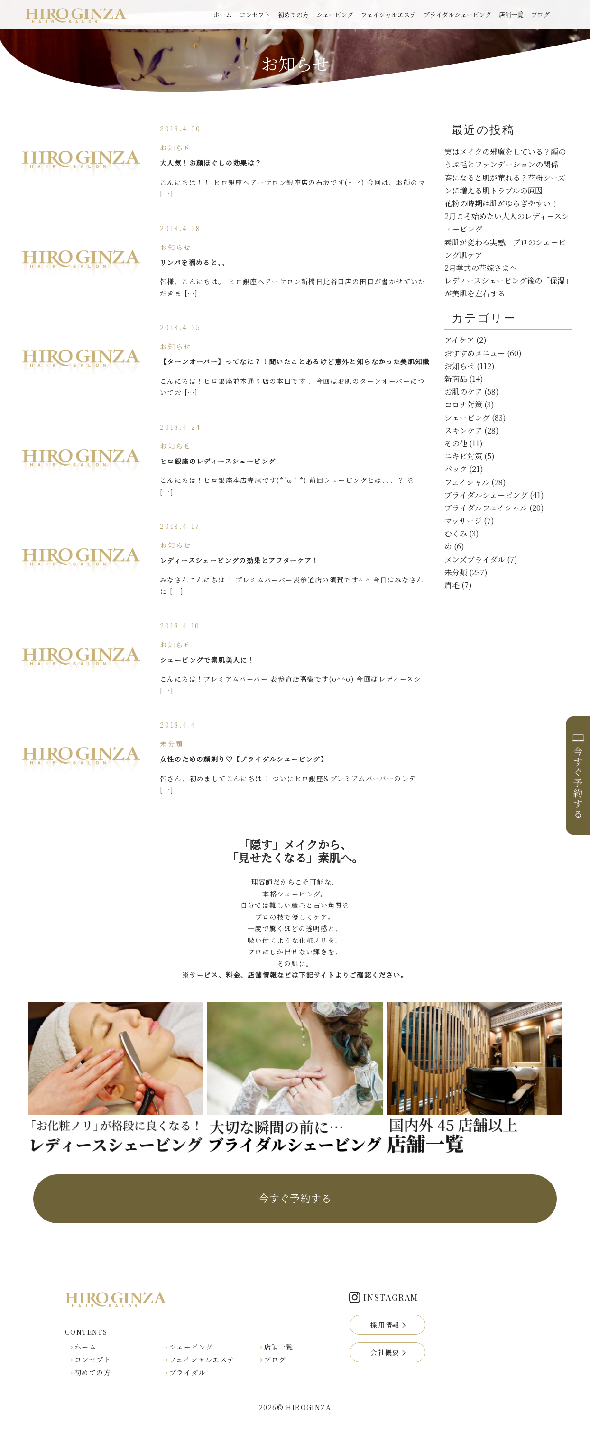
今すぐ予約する (295, 1198)
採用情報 (385, 1325)
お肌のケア (463, 391)
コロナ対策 (463, 404)
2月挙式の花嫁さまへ (480, 267)
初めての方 (293, 14)
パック (455, 468)
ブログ (540, 14)
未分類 (455, 572)
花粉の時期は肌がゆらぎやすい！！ (505, 203)
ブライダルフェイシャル (485, 507)
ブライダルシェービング (457, 14)
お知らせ (459, 365)
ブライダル (187, 1372)
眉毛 (452, 585)
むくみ (455, 533)
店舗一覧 (511, 14)
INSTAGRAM (390, 1297)
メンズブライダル (474, 559)
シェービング (334, 14)
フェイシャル (466, 482)
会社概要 (385, 1352)
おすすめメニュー (474, 353)
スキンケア (463, 430)
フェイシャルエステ (388, 14)
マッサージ (463, 520)
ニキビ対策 (463, 456)
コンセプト (255, 14)
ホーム (222, 14)
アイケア (459, 339)
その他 (455, 443)
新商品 (455, 378)
